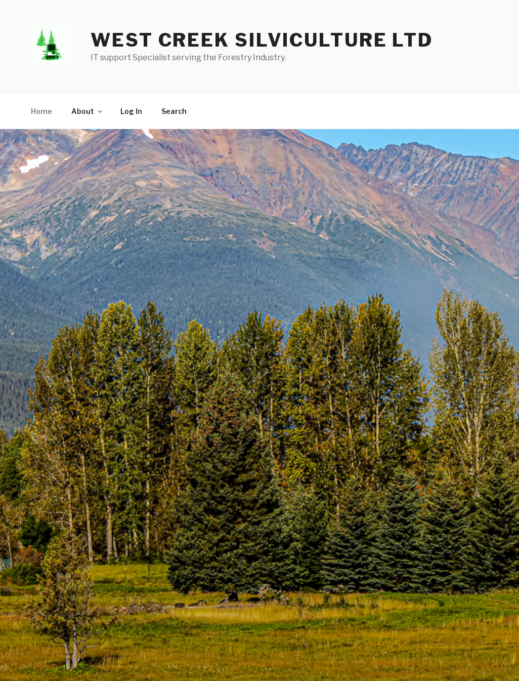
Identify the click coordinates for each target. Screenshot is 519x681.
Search (174, 111)
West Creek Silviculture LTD (262, 40)
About (87, 111)
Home (41, 111)
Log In (131, 111)
